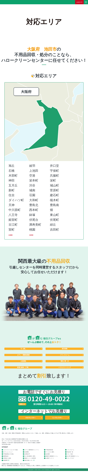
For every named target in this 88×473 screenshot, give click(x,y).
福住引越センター (30, 462)
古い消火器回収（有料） (30, 457)
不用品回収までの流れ (8, 455)
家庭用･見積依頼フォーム (52, 457)
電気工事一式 (65, 361)
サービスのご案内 (50, 453)
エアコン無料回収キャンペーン (32, 450)
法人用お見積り (57, 418)
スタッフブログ (70, 460)
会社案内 (48, 455)
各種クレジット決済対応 (30, 460)
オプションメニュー (8, 453)
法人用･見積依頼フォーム (73, 457)
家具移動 (65, 349)
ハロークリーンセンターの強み (10, 450)
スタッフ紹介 (70, 455)
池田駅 (33, 234)
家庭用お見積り (30, 418)
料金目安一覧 (70, 453)
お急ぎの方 (79, 2)
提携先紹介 (6, 457)
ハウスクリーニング (64, 368)
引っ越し (23, 349)
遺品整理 (6, 462)
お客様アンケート (50, 460)
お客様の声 (27, 455)
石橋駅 (13, 234)
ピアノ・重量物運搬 (23, 355)
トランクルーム (64, 355)
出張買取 (23, 361)
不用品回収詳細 (49, 450)
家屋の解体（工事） (23, 368)
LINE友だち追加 (7, 460)
